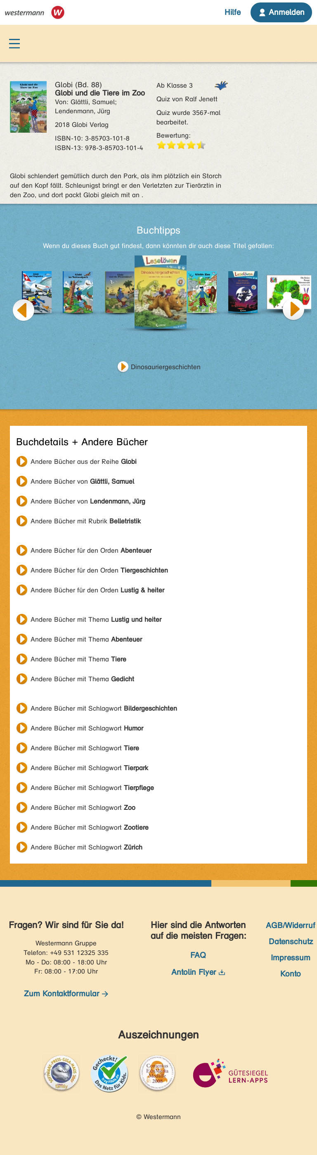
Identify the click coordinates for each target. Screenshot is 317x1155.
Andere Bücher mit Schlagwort (104, 708)
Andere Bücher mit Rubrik (86, 521)
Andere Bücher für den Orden (91, 550)
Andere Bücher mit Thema (96, 619)
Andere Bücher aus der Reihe (84, 461)
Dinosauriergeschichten (166, 367)
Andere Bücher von (82, 481)
